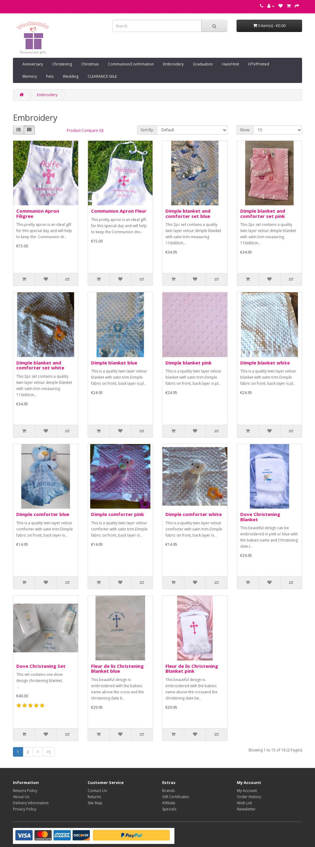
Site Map (95, 803)
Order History (249, 796)
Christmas (90, 64)
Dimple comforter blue (42, 514)
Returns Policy (25, 790)
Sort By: (147, 129)
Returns (94, 796)
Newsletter (246, 809)
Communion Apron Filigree (37, 213)
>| (48, 751)
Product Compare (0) (85, 130)
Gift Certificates (175, 796)
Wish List (244, 803)
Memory (29, 76)
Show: (245, 129)
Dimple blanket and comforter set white (40, 365)
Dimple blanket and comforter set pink (262, 213)
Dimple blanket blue (114, 363)
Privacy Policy (24, 809)
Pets (50, 76)
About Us (21, 796)
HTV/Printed (258, 64)
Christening (62, 64)
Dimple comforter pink (117, 514)
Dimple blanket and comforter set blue (187, 213)
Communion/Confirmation (131, 64)
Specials (169, 809)
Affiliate (168, 803)
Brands (168, 790)
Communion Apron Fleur (118, 211)
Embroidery (173, 64)
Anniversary (32, 64)
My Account (247, 790)
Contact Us (97, 790)
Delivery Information (31, 803)
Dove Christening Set (41, 666)
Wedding (70, 76)
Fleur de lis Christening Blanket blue (117, 668)
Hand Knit (230, 64)
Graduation (203, 64)
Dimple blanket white (265, 363)
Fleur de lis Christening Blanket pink (191, 668)
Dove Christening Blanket (260, 516)
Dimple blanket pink (188, 363)
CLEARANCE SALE (102, 76)
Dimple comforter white (193, 514)
